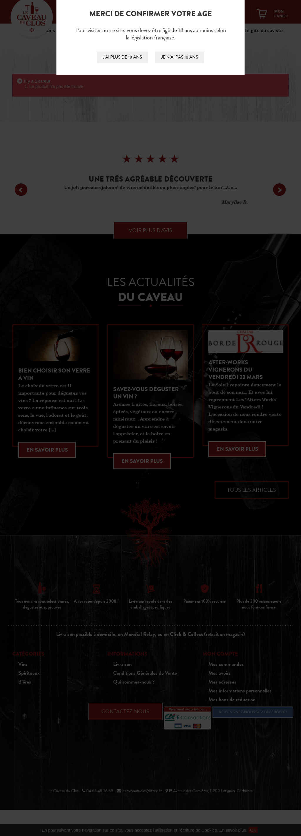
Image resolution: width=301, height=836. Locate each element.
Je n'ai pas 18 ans (179, 57)
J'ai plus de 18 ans (122, 57)
